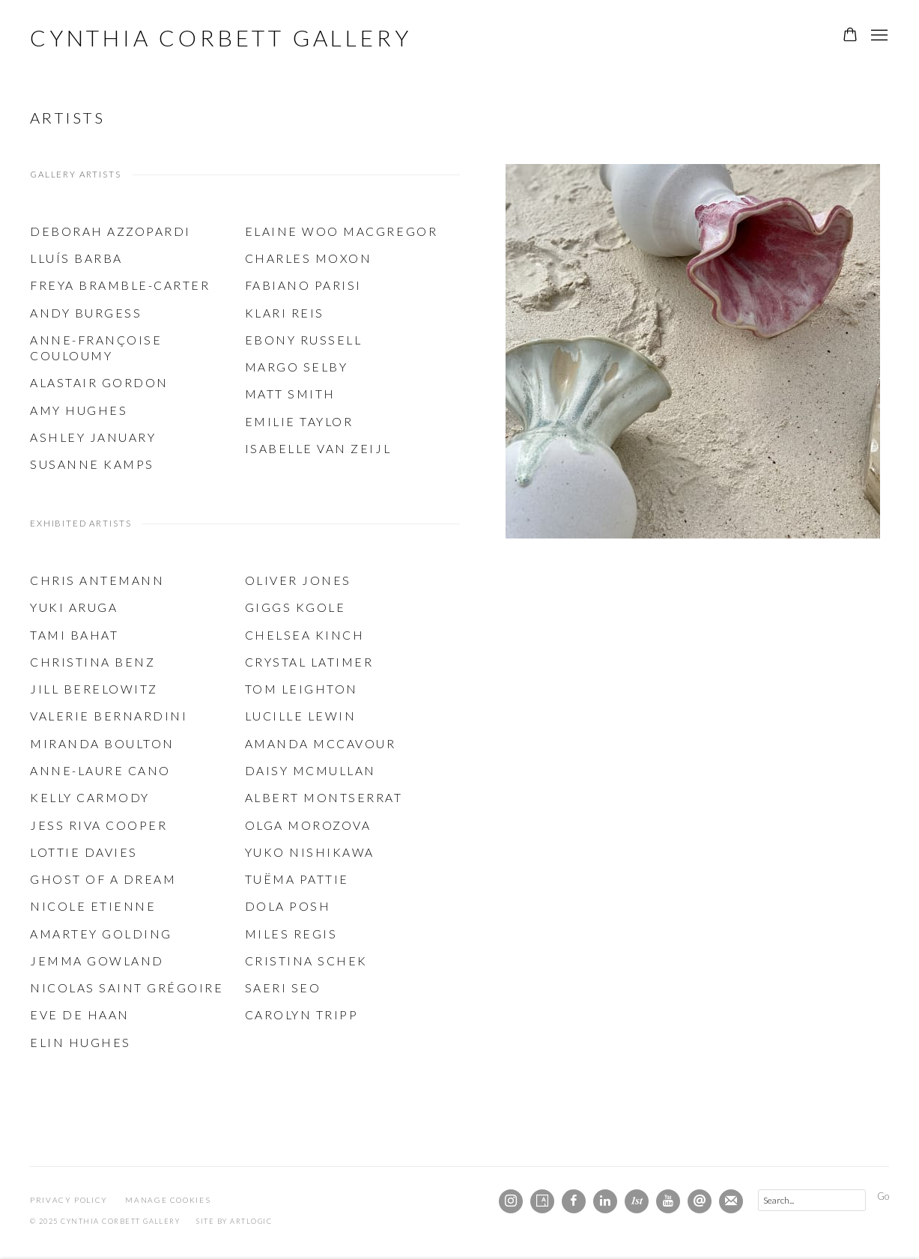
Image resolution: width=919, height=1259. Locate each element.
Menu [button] (878, 36)
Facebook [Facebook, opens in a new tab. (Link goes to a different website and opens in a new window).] (574, 1201)
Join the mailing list (731, 1201)
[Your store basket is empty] (850, 36)
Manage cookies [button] (167, 1199)
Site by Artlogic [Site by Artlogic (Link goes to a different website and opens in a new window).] (234, 1221)
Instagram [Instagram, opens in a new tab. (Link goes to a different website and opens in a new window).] (511, 1201)
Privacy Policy (69, 1199)
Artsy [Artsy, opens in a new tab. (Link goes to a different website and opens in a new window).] (542, 1201)
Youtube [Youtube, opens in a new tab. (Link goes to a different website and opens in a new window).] (668, 1201)
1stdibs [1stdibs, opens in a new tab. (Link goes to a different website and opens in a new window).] (637, 1201)
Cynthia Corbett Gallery (220, 37)
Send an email (700, 1201)
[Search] (812, 1200)
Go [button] (883, 1196)
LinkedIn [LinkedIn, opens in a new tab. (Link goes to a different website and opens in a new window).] (605, 1201)
